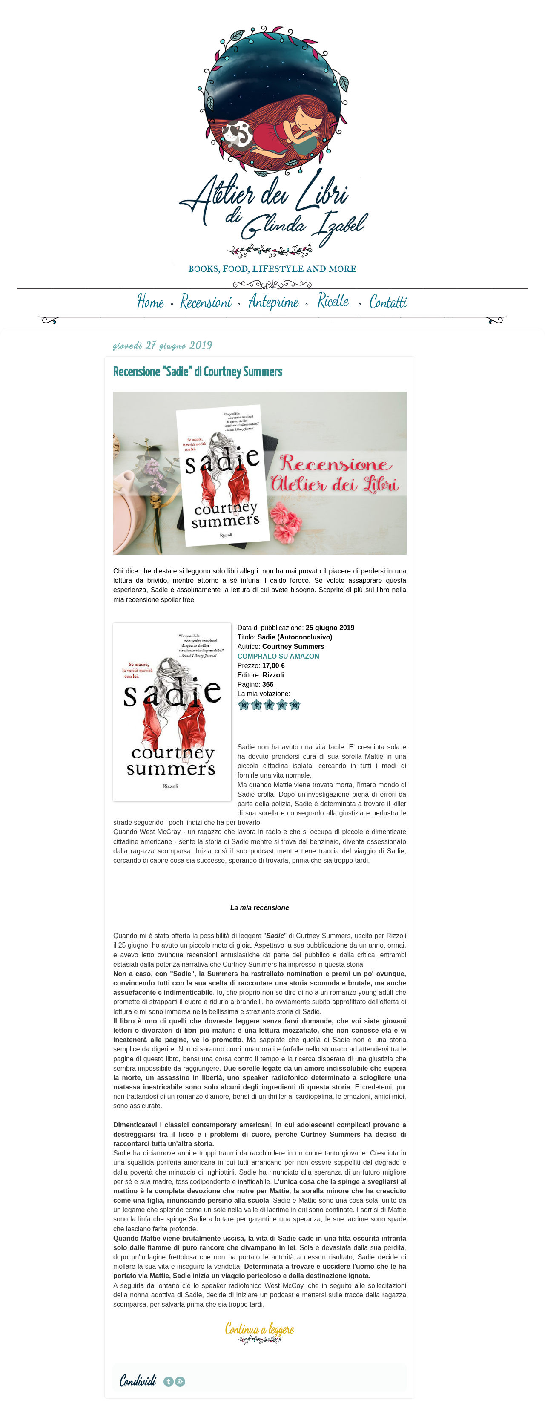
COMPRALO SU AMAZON (278, 656)
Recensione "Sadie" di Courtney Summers (197, 372)
